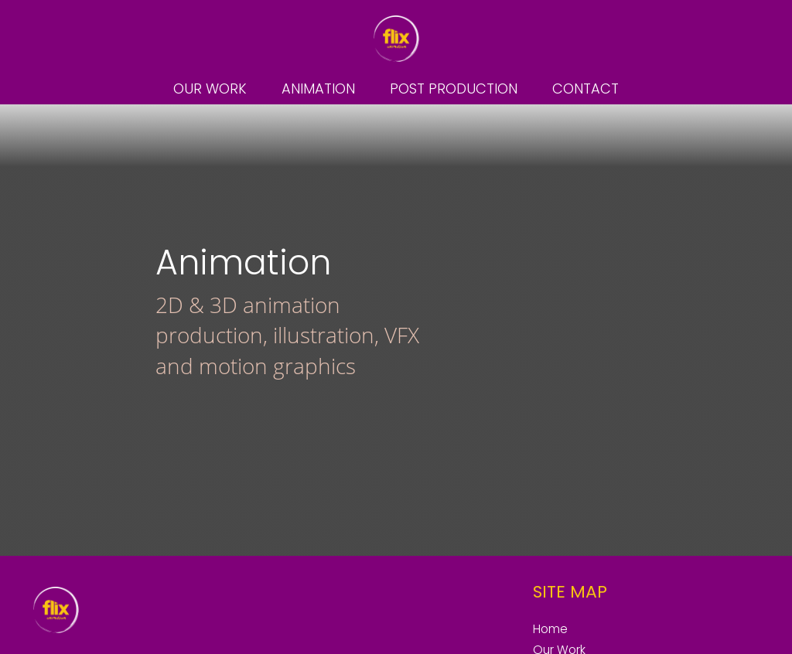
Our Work (210, 88)
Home (550, 629)
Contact (585, 88)
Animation (318, 88)
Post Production (453, 88)
